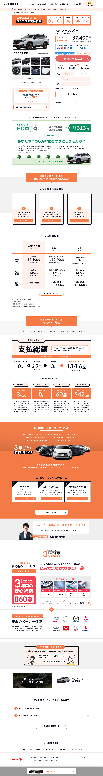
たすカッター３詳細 (77, 603)
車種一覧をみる (51, 771)
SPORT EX (66, 79)
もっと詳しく (51, 512)
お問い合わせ (89, 4)
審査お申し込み (73, 58)
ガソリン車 (68, 74)
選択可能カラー (73, 94)
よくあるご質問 (76, 4)
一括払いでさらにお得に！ (82, 47)
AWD (76, 84)
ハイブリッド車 (82, 74)
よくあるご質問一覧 (51, 726)
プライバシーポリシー (71, 757)
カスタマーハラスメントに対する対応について (44, 761)
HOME (32, 4)
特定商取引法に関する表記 (38, 757)
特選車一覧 (53, 4)
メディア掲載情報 (56, 757)
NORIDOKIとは (42, 4)
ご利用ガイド (64, 4)
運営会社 (86, 757)
